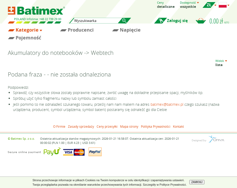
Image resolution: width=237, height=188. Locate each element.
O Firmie (59, 126)
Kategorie (27, 30)
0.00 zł (219, 20)
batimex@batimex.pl (167, 104)
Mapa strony (129, 126)
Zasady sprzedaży (81, 126)
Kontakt (178, 126)
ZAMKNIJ (197, 182)
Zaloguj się (177, 20)
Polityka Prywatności (155, 126)
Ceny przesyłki (107, 126)
